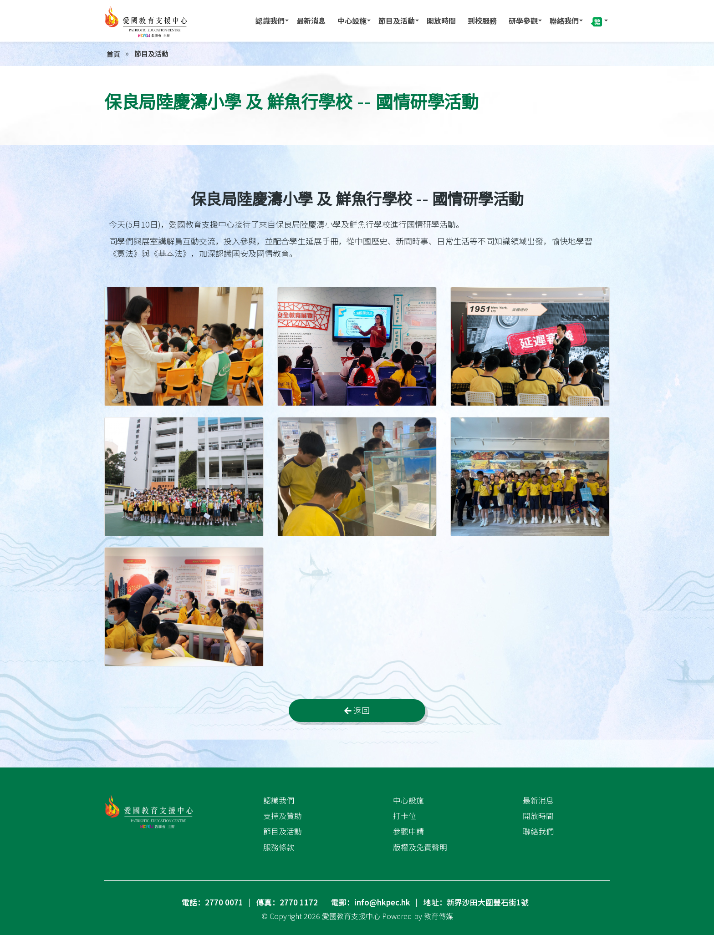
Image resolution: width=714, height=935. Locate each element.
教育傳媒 (438, 915)
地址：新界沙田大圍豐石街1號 (476, 902)
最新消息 (311, 20)
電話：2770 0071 (212, 902)
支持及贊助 (282, 815)
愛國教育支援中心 (351, 915)
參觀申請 (408, 831)
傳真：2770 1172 (287, 902)
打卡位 (404, 815)
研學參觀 (523, 20)
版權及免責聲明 (420, 847)
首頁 (113, 54)
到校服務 (482, 20)
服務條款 (278, 847)
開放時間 (441, 20)
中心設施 (352, 20)
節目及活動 (396, 20)
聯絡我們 (564, 20)
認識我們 (270, 20)
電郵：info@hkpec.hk (370, 902)
